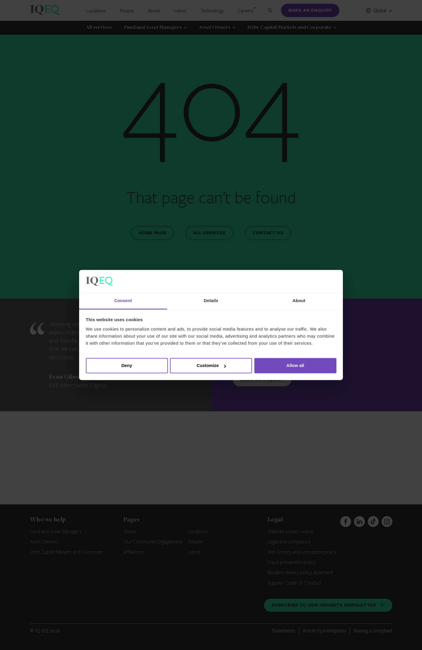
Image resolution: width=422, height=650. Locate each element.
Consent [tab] (123, 300)
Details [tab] (211, 300)
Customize (211, 365)
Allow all (295, 365)
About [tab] (298, 300)
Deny (126, 365)
